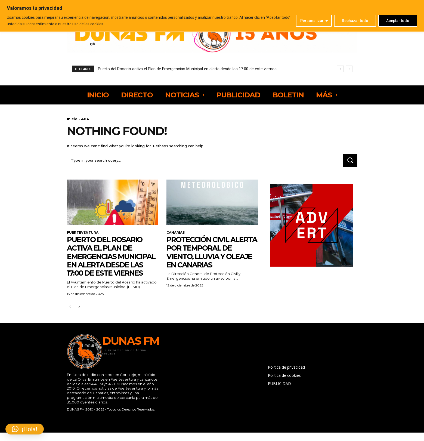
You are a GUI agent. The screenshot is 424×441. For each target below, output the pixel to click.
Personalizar (312, 20)
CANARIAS (175, 233)
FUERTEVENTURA (82, 233)
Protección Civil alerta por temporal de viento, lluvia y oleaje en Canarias (210, 252)
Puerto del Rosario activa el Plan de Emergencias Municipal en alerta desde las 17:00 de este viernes (187, 68)
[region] (212, 16)
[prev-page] (70, 315)
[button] (24, 429)
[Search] (350, 160)
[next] (349, 69)
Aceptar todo (397, 20)
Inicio (72, 119)
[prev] (340, 69)
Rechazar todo (355, 20)
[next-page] (79, 315)
